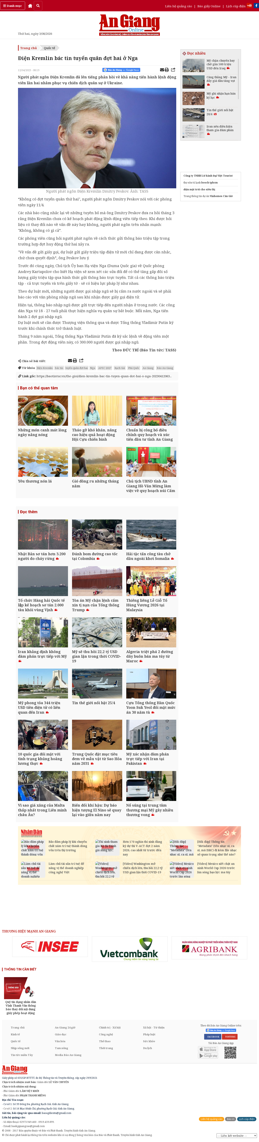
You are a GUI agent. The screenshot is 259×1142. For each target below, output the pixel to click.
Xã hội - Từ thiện (154, 1027)
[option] (50, 946)
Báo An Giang (165, 368)
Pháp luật (149, 1034)
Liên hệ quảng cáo (178, 6)
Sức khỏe (149, 1041)
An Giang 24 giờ (65, 1027)
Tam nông (61, 1048)
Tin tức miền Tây (22, 1055)
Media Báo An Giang (68, 1055)
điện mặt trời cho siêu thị (199, 189)
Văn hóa (60, 1041)
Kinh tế (15, 1034)
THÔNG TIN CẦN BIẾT (20, 969)
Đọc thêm (28, 511)
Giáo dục (60, 1034)
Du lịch (147, 1048)
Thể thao (104, 1041)
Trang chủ (28, 48)
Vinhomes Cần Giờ (221, 196)
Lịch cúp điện (236, 6)
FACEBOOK (212, 1036)
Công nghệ (106, 1034)
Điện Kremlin (45, 368)
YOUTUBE (230, 1036)
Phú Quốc (133, 368)
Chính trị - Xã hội (110, 1027)
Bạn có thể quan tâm (39, 388)
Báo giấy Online (209, 6)
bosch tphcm (209, 182)
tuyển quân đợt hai (77, 368)
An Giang (148, 368)
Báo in (230, 1119)
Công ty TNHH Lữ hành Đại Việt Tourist (208, 175)
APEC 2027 (104, 368)
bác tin (59, 368)
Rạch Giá (120, 368)
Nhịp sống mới (20, 1048)
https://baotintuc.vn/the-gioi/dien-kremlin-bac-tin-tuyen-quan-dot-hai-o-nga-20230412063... (95, 376)
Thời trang (106, 1048)
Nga (92, 368)
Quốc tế (49, 48)
